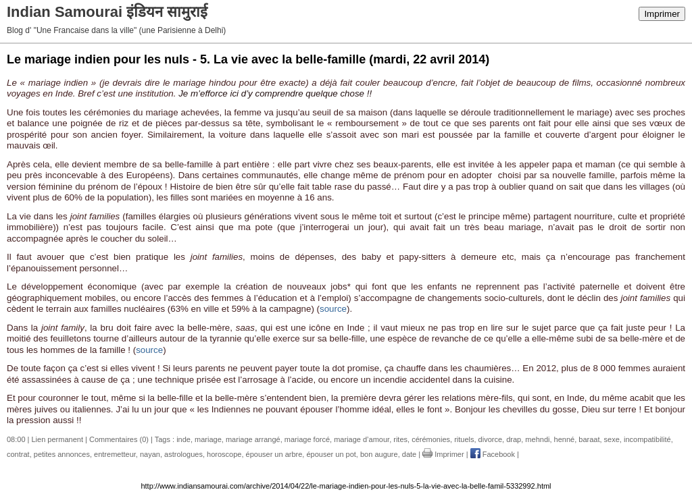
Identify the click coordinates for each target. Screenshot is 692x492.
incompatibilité (647, 439)
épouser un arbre (274, 454)
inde (183, 439)
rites (400, 439)
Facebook (492, 454)
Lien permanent (57, 439)
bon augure (379, 454)
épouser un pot (330, 454)
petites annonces (62, 454)
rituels (464, 439)
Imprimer (662, 14)
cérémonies (431, 439)
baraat (588, 439)
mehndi (537, 439)
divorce (490, 439)
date (409, 454)
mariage (208, 439)
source (333, 309)
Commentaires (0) (119, 439)
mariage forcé (307, 439)
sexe (612, 439)
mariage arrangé (253, 439)
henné (564, 439)
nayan (150, 454)
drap (513, 439)
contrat (18, 454)
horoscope (224, 454)
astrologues (183, 454)
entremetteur (115, 454)
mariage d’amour (361, 439)
